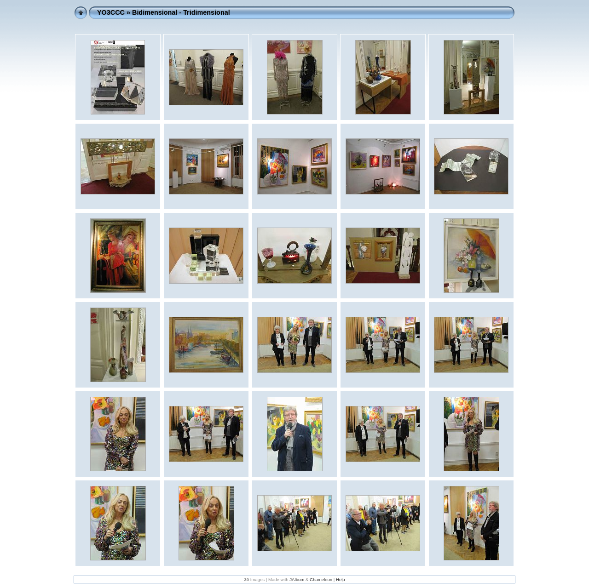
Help (340, 579)
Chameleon (321, 579)
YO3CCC (111, 12)
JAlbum (296, 579)
